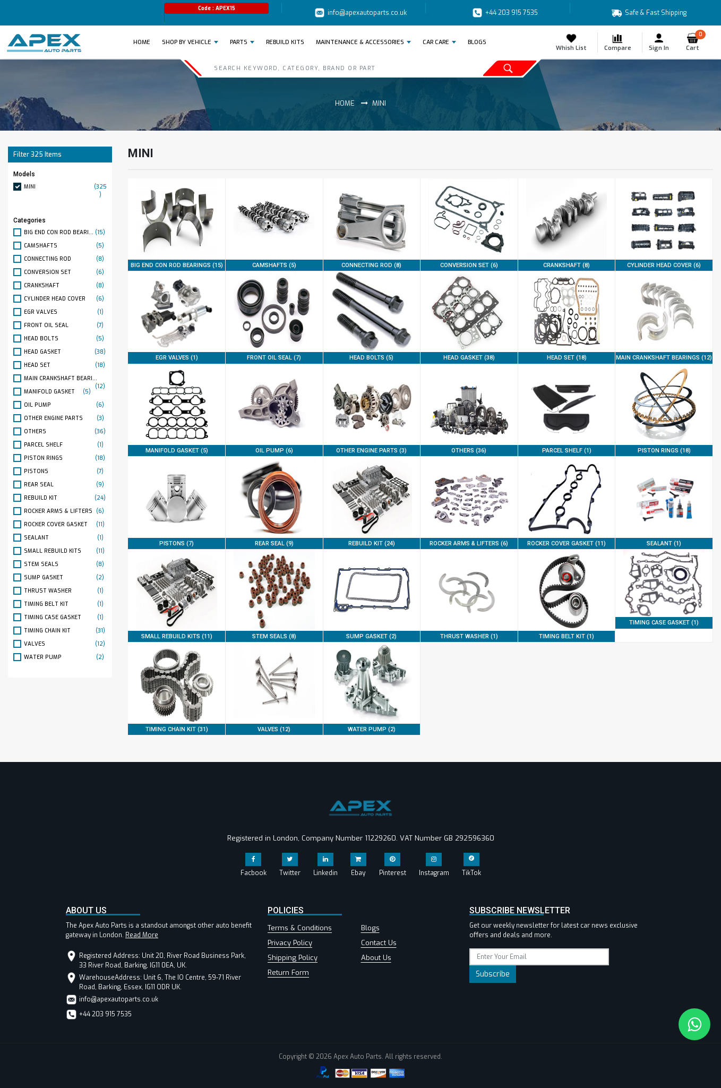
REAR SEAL (65, 485)
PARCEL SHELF (65, 445)
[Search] (316, 68)
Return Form (288, 972)
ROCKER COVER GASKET (65, 524)
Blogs (370, 927)
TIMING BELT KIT (65, 604)
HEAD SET (65, 365)
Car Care (436, 42)
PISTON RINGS (65, 458)
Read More (141, 935)
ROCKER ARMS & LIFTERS (65, 511)
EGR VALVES (65, 312)
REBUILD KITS (285, 42)
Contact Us (379, 942)
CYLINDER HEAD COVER (65, 299)
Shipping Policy (292, 957)
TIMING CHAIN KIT (65, 631)
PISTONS (65, 471)
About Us (376, 957)
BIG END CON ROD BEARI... (65, 232)
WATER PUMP (65, 657)
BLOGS (477, 42)
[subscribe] (539, 956)
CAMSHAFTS (65, 246)
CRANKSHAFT (65, 285)
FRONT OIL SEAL (65, 325)
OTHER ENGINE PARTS (65, 418)
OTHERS (65, 431)
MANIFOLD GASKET (58, 392)
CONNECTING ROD (65, 259)
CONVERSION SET (65, 272)
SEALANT (65, 538)
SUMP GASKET (65, 577)
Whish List (571, 42)
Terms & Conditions (300, 927)
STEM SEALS (65, 564)
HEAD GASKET (65, 352)
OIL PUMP (65, 405)
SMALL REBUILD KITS (65, 551)
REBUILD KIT (65, 498)
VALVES (65, 644)
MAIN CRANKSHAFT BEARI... (65, 378)
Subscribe (493, 974)
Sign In (659, 42)
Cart (696, 42)
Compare (617, 42)
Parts (238, 42)
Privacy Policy (290, 942)
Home (145, 42)
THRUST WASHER (65, 591)
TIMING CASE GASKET (65, 617)
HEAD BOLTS (65, 338)
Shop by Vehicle (186, 42)
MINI (65, 187)
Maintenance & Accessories (360, 42)
